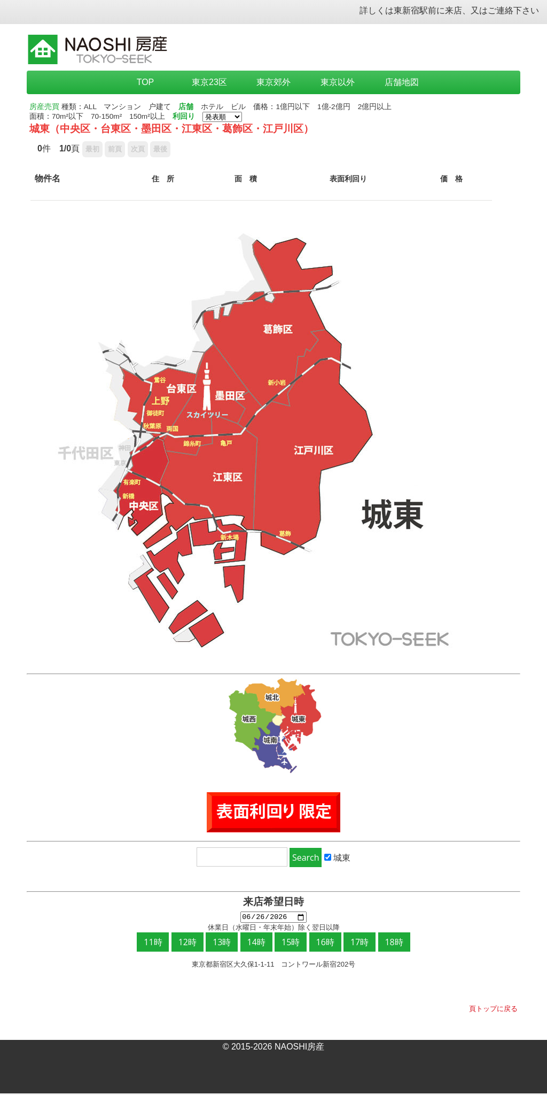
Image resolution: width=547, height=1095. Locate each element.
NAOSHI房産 (299, 1048)
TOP (145, 82)
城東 (39, 128)
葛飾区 (237, 128)
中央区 (75, 128)
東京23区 (209, 82)
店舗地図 (402, 82)
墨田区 (156, 128)
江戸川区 (283, 128)
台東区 (115, 128)
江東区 (197, 128)
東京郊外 (273, 82)
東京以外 (338, 82)
